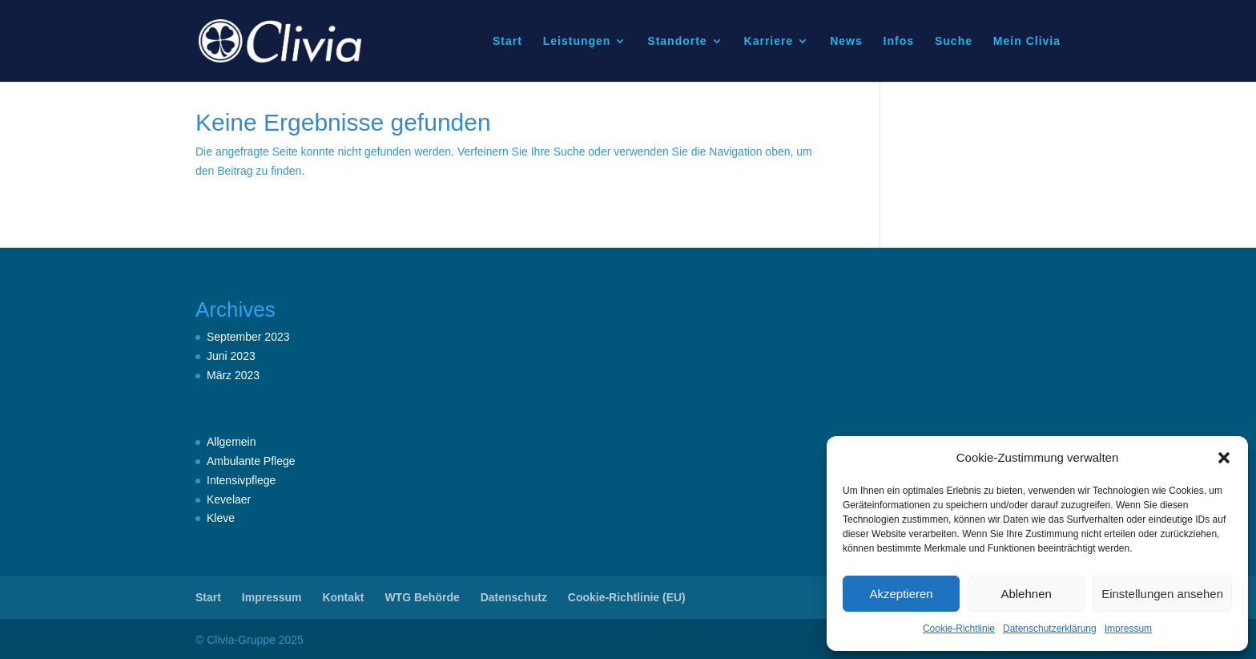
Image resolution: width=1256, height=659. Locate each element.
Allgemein (231, 441)
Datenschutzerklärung (1050, 628)
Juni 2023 (231, 356)
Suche (953, 41)
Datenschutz (514, 597)
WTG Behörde (421, 597)
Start (507, 41)
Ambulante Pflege (251, 461)
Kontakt (343, 597)
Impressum (1128, 628)
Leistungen (577, 41)
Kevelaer (229, 499)
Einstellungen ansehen (1162, 593)
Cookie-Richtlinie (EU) (627, 597)
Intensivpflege (241, 480)
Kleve (221, 517)
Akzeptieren (900, 593)
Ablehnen (1025, 593)
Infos (899, 41)
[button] (1224, 458)
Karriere (769, 41)
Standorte (676, 41)
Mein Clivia (1027, 41)
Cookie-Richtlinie (959, 628)
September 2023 (248, 336)
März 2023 (233, 375)
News (846, 41)
